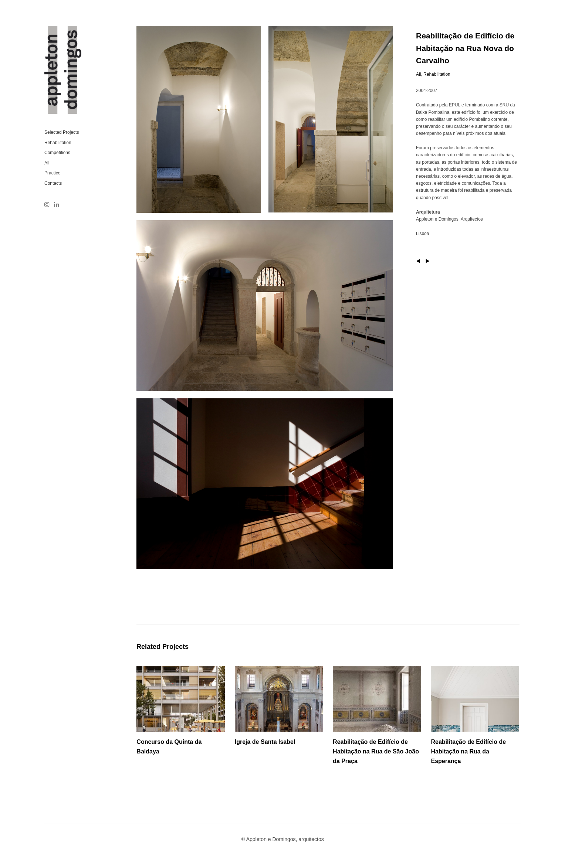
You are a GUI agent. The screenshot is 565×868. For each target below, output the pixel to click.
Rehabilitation (57, 142)
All (46, 163)
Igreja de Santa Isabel (265, 742)
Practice (52, 173)
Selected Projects (61, 132)
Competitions (57, 152)
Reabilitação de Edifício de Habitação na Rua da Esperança (468, 751)
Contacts (53, 183)
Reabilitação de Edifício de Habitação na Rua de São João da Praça (376, 751)
